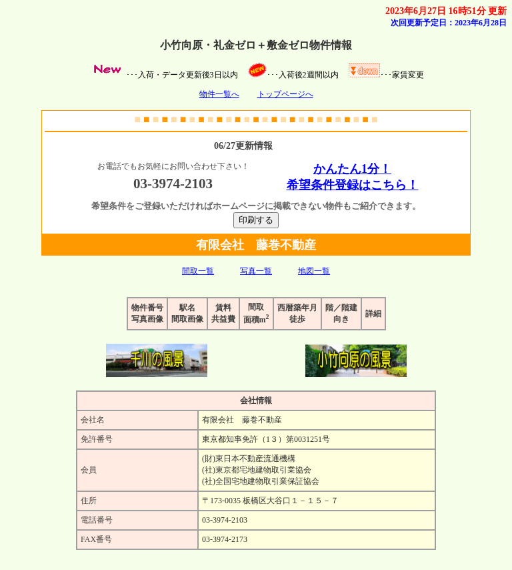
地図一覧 (314, 271)
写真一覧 (256, 271)
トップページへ (285, 94)
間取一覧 (198, 271)
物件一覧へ (219, 94)
